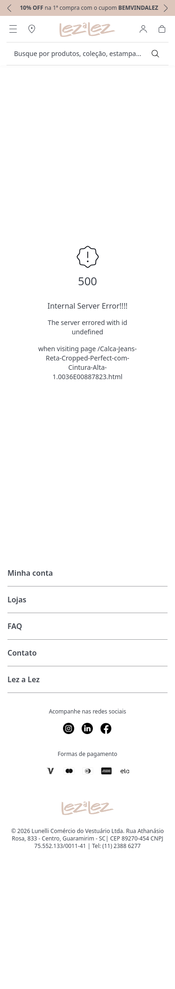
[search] (82, 53)
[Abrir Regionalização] (31, 28)
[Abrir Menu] (13, 28)
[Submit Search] (155, 53)
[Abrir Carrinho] (161, 28)
